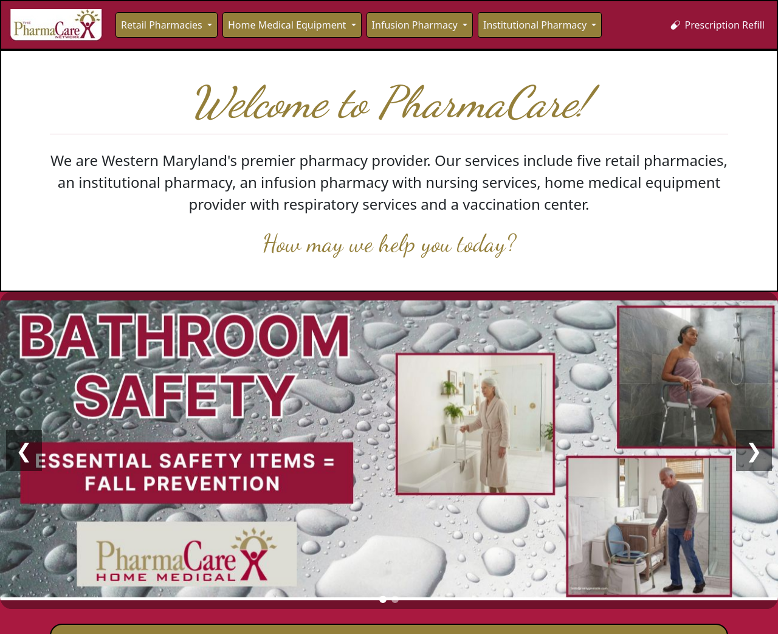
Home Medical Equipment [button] (288, 25)
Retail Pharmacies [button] (163, 25)
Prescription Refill (717, 25)
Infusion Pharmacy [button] (416, 25)
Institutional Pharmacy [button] (536, 25)
